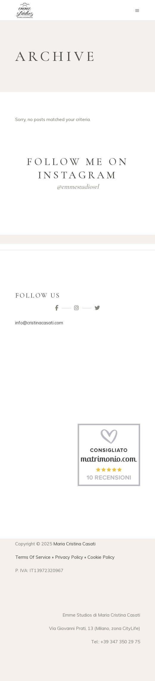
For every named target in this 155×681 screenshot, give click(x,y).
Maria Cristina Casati (74, 544)
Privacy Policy (69, 557)
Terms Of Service (33, 557)
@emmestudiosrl (78, 187)
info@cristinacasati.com (39, 323)
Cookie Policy (101, 557)
